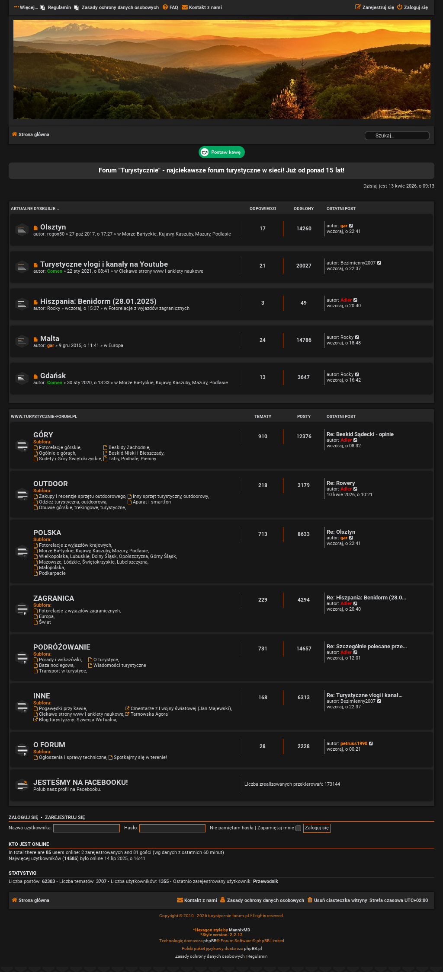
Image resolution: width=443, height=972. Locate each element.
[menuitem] (170, 8)
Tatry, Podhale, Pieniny (129, 459)
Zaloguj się (23, 817)
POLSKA (47, 533)
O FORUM (49, 745)
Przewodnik (265, 881)
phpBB (209, 940)
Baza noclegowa (53, 665)
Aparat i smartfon (149, 502)
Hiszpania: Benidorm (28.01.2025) (98, 301)
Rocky (53, 308)
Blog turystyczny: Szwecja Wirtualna (74, 720)
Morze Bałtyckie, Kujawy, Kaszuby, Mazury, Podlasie (176, 234)
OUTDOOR (50, 484)
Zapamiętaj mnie (279, 828)
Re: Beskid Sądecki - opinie (360, 434)
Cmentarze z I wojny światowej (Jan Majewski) (178, 708)
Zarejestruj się (65, 817)
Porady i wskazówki (57, 660)
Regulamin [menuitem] (59, 7)
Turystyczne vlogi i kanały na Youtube (104, 264)
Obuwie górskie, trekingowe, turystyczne (79, 507)
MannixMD (239, 929)
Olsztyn (53, 227)
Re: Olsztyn (341, 532)
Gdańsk (53, 376)
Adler (346, 300)
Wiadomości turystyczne (117, 665)
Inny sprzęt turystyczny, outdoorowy (167, 496)
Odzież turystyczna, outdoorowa (69, 502)
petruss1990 (353, 743)
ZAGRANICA (53, 598)
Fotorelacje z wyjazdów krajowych (72, 545)
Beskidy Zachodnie (126, 447)
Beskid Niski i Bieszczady (133, 453)
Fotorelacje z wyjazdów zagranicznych (149, 308)
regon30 (55, 234)
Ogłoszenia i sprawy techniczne (69, 757)
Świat (42, 622)
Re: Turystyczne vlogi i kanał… (365, 695)
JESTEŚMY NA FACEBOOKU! (80, 782)
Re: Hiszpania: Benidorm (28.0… (366, 597)
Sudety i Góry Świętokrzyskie (67, 459)
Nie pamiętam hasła (232, 828)
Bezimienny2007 (358, 263)
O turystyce (103, 660)
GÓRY (43, 435)
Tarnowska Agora (146, 714)
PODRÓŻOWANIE (61, 647)
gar (343, 226)
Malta (49, 339)
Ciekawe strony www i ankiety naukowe (161, 271)
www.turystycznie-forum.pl (44, 416)
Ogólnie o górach (54, 453)
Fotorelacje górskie (56, 447)
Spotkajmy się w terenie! (137, 757)
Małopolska (48, 567)
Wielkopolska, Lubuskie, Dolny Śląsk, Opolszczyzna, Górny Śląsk (104, 556)
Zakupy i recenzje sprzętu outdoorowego (79, 496)
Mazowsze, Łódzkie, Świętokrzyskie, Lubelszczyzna (90, 562)
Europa (116, 345)
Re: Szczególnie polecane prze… (367, 646)
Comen (54, 271)
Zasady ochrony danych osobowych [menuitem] (120, 7)
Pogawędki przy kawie (59, 708)
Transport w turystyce (59, 671)
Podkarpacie (49, 573)
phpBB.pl (253, 948)
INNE (41, 696)
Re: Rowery (341, 483)
